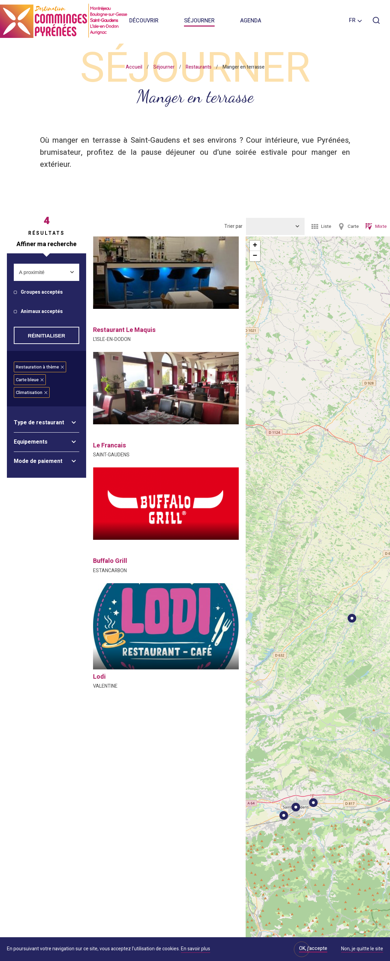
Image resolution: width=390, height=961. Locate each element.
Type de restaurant (39, 422)
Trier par (233, 226)
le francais (109, 445)
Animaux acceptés (42, 312)
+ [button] (255, 246)
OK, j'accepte (313, 948)
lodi (99, 676)
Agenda (250, 21)
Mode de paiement (38, 461)
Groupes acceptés (42, 292)
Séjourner (199, 21)
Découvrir (143, 21)
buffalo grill (110, 561)
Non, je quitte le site (362, 949)
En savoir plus (195, 948)
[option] (166, 272)
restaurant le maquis (124, 330)
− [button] (255, 256)
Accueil (134, 67)
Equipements (31, 442)
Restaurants (199, 67)
